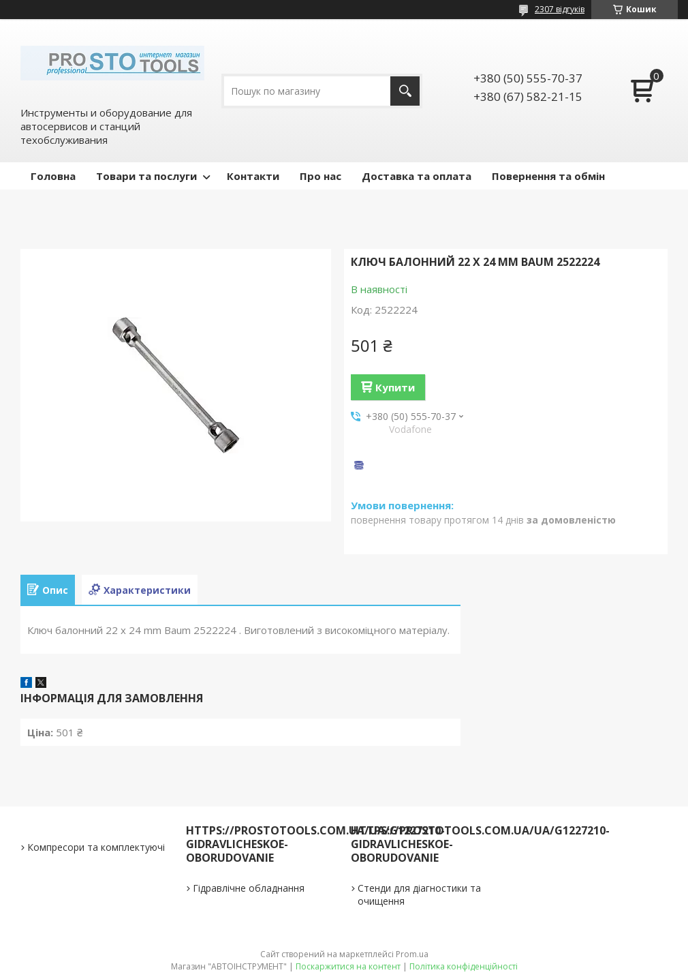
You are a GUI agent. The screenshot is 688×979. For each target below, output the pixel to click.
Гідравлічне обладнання (248, 888)
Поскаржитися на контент (348, 966)
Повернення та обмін (548, 176)
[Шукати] (405, 91)
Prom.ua (412, 954)
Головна (53, 176)
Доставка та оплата (416, 176)
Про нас (320, 176)
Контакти (253, 176)
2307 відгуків (559, 9)
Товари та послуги (146, 176)
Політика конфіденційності (463, 966)
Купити (395, 387)
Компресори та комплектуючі (96, 847)
